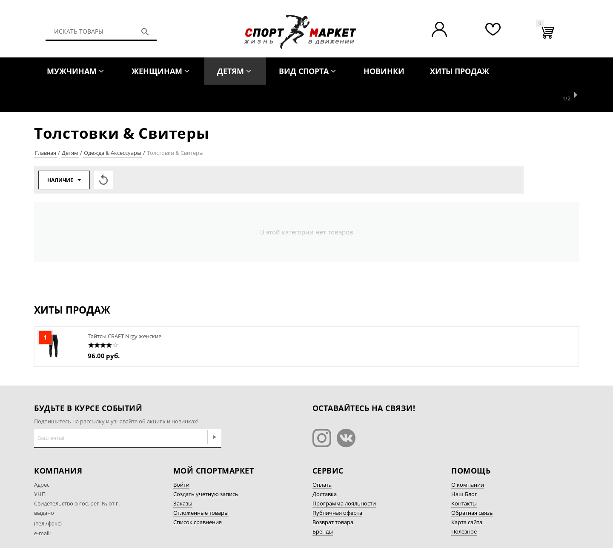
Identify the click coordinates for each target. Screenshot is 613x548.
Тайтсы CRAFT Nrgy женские (124, 309)
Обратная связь (472, 485)
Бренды (322, 504)
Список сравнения (197, 495)
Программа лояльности (344, 476)
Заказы (182, 476)
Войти (181, 457)
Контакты (464, 476)
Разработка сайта (474, 528)
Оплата (322, 457)
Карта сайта (466, 495)
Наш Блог (464, 467)
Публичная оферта (337, 485)
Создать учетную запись (205, 467)
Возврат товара (332, 495)
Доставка (324, 467)
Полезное (464, 504)
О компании (467, 457)
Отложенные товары (201, 485)
